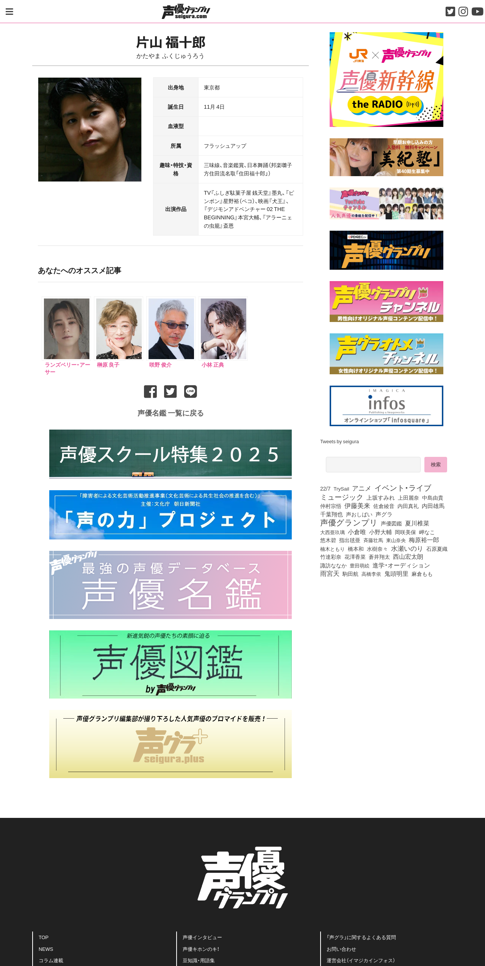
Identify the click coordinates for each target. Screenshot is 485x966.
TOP (43, 937)
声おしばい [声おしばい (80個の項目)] (359, 514)
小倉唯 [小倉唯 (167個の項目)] (357, 531)
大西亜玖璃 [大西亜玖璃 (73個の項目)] (332, 532)
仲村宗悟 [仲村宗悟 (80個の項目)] (330, 506)
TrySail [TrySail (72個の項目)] (341, 488)
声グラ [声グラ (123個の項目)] (384, 514)
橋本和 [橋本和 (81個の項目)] (356, 548)
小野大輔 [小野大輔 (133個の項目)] (380, 532)
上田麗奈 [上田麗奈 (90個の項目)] (408, 498)
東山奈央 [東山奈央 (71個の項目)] (396, 540)
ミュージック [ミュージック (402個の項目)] (341, 496)
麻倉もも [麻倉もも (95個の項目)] (422, 573)
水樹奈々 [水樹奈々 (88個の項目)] (377, 549)
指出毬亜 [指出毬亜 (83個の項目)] (349, 540)
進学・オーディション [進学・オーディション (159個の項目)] (401, 565)
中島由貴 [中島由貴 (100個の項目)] (432, 497)
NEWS (46, 948)
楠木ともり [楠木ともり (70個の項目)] (332, 548)
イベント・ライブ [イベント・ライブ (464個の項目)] (402, 487)
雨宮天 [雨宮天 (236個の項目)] (330, 573)
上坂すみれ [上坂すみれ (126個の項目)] (380, 497)
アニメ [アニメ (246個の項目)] (361, 488)
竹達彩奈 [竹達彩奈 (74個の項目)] (330, 556)
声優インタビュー (202, 937)
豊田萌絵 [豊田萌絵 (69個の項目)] (359, 565)
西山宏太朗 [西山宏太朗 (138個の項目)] (408, 556)
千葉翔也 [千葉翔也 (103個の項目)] (331, 514)
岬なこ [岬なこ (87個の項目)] (427, 532)
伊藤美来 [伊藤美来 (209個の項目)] (357, 505)
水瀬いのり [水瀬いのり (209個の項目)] (407, 548)
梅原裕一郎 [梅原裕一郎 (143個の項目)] (424, 540)
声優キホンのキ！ (201, 948)
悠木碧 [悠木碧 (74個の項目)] (328, 540)
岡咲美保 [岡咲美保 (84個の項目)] (405, 532)
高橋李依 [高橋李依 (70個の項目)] (371, 573)
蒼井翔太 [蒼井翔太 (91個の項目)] (379, 557)
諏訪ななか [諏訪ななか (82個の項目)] (333, 565)
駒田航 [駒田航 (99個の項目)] (350, 573)
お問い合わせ (341, 948)
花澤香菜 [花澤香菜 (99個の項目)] (355, 556)
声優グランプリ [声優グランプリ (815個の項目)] (349, 522)
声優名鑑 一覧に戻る (171, 412)
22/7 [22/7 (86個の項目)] (325, 488)
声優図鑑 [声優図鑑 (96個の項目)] (391, 523)
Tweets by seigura (339, 441)
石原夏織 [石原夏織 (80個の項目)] (436, 548)
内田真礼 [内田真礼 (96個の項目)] (408, 506)
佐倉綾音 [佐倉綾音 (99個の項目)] (383, 506)
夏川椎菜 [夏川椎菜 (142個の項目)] (417, 523)
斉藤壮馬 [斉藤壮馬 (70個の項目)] (373, 540)
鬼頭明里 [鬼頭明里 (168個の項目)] (396, 573)
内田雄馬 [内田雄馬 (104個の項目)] (433, 506)
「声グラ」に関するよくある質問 (361, 937)
